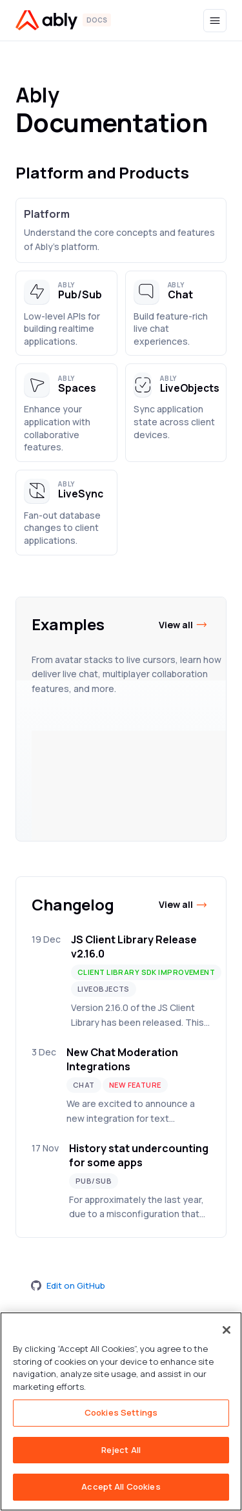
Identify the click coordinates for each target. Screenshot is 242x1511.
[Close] (226, 1330)
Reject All (121, 1450)
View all (183, 625)
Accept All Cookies (120, 1486)
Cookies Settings (121, 1412)
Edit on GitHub (68, 1285)
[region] (121, 1411)
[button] (66, 313)
